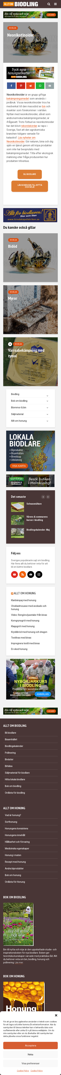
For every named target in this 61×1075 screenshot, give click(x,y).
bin (44, 106)
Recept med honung (15, 862)
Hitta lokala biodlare (15, 779)
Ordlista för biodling (15, 792)
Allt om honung (19, 421)
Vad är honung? (13, 815)
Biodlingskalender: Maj (38, 529)
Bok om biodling (19, 401)
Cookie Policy (23, 1071)
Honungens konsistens (16, 828)
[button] (56, 1015)
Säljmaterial (17, 414)
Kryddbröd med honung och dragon (29, 632)
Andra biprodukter (14, 868)
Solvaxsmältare (34, 503)
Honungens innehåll (15, 835)
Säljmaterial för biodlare (17, 773)
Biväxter (9, 759)
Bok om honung (13, 875)
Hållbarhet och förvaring (17, 842)
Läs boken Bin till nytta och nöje (30, 186)
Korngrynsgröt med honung (25, 620)
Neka (30, 1054)
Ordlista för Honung (15, 882)
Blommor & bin (18, 407)
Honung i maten (13, 855)
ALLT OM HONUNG (25, 593)
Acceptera (30, 1045)
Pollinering (10, 753)
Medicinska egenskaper (17, 848)
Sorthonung (11, 822)
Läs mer (19, 962)
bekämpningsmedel (18, 98)
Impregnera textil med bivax (25, 643)
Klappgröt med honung (22, 626)
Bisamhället (11, 739)
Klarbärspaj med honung (23, 600)
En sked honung (19, 649)
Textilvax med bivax (21, 637)
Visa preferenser (31, 1063)
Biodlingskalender (14, 746)
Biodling (15, 394)
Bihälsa (12, 28)
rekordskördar (29, 125)
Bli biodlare (29, 174)
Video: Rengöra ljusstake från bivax (29, 615)
